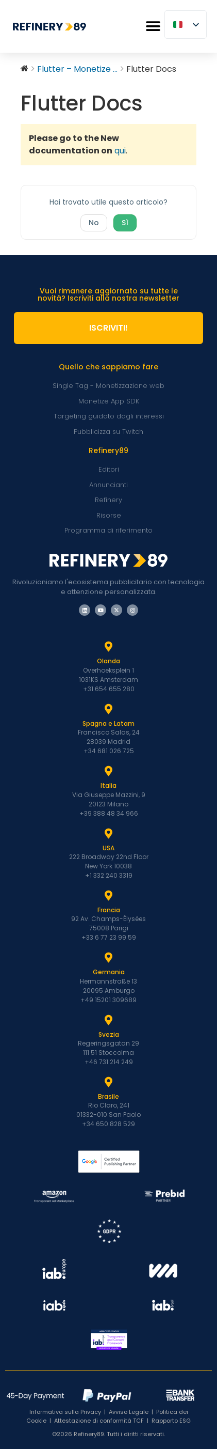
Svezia (108, 1034)
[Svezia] (109, 1020)
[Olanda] (109, 647)
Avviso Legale (128, 1412)
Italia (108, 785)
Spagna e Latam (108, 723)
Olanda (108, 661)
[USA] (109, 834)
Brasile (108, 1096)
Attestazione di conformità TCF (99, 1420)
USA (108, 848)
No (94, 222)
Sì (125, 222)
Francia (108, 910)
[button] (152, 26)
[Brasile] (109, 1082)
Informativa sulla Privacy (65, 1412)
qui (120, 151)
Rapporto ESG (171, 1420)
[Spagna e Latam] (109, 709)
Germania (109, 972)
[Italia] (109, 771)
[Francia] (109, 896)
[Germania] (109, 958)
